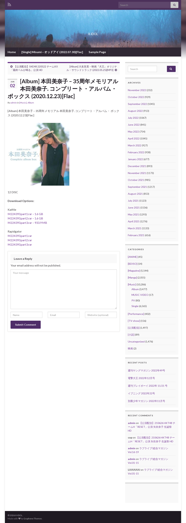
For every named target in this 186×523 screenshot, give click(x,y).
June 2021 (134, 207)
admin (14, 102)
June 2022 (134, 124)
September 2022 (137, 103)
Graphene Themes (33, 518)
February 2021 (136, 235)
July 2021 (133, 200)
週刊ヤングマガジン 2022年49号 (146, 370)
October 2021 (136, 179)
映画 (130, 348)
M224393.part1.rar (20, 235)
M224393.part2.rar (20, 240)
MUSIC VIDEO (140, 294)
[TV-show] (134, 320)
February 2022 (136, 152)
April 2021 (134, 221)
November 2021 (137, 173)
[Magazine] (134, 270)
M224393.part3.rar (20, 244)
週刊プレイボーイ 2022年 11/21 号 (147, 385)
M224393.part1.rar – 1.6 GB (25, 214)
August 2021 (135, 193)
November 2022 (137, 90)
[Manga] (132, 277)
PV (133, 300)
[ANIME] (133, 256)
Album (31, 102)
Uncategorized (136, 341)
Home (12, 52)
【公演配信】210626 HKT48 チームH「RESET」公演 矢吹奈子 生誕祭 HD (151, 426)
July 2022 (133, 117)
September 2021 (137, 186)
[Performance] (136, 313)
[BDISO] (132, 263)
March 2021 (134, 228)
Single (135, 306)
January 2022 (135, 159)
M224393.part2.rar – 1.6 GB (25, 218)
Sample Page (97, 52)
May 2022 (133, 131)
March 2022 (134, 145)
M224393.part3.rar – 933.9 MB (27, 222)
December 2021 (137, 166)
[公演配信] (134, 327)
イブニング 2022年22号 (141, 393)
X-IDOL (93, 32)
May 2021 (133, 214)
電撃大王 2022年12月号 (141, 378)
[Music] (23, 102)
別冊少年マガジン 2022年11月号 (146, 400)
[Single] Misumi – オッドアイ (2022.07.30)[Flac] (52, 52)
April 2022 (134, 138)
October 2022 (136, 97)
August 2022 (135, 110)
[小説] (131, 334)
